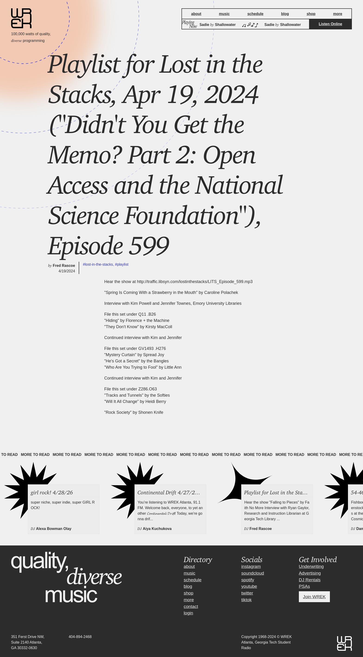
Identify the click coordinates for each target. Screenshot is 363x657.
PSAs (304, 586)
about (189, 566)
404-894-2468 (80, 637)
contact (191, 606)
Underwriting (311, 566)
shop (189, 593)
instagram (251, 566)
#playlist (121, 264)
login (188, 612)
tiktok (246, 599)
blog (188, 586)
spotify (247, 579)
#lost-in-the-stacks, (99, 264)
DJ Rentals (310, 579)
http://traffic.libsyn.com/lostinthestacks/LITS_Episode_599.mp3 (195, 281)
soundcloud (252, 573)
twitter (247, 593)
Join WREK (314, 596)
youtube (249, 586)
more (189, 599)
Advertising (310, 573)
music (189, 573)
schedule (193, 579)
